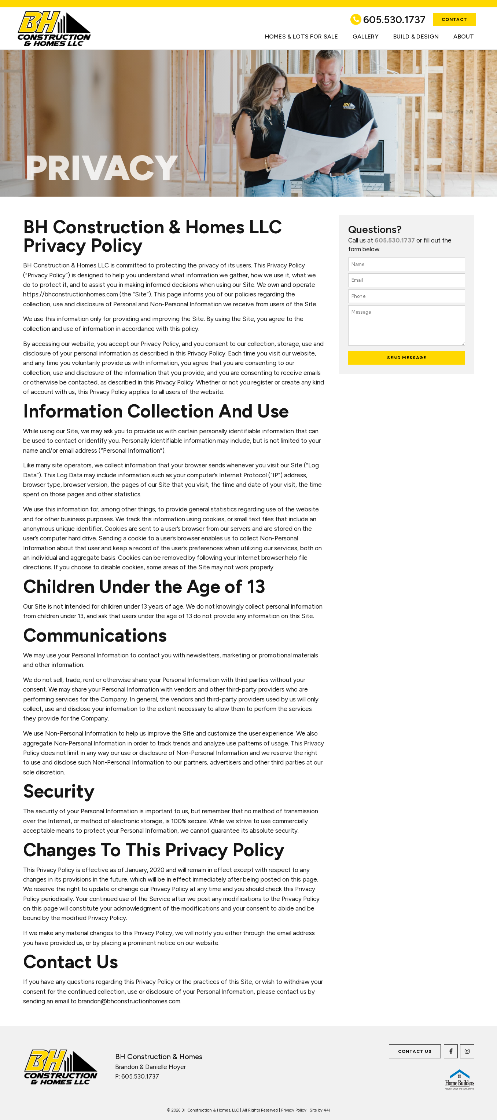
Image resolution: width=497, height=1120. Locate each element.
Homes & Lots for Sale (301, 36)
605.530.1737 (394, 19)
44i (327, 1110)
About (463, 36)
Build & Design (416, 36)
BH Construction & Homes (158, 1056)
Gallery (366, 36)
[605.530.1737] (355, 19)
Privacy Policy (293, 1110)
